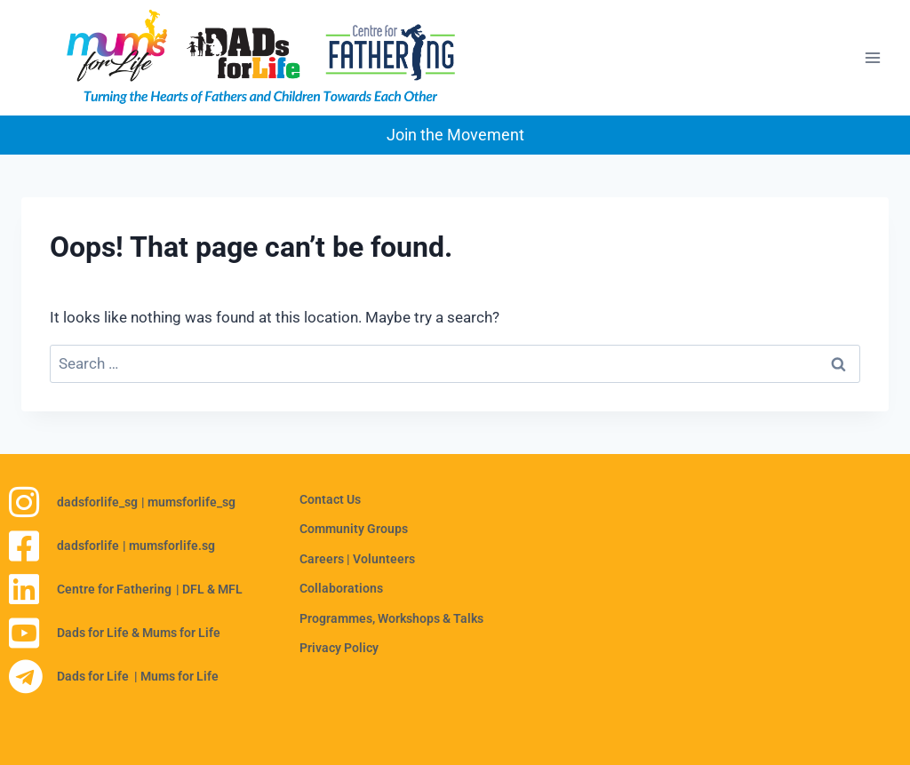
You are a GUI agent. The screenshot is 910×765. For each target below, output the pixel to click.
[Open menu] (872, 58)
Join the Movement (455, 134)
